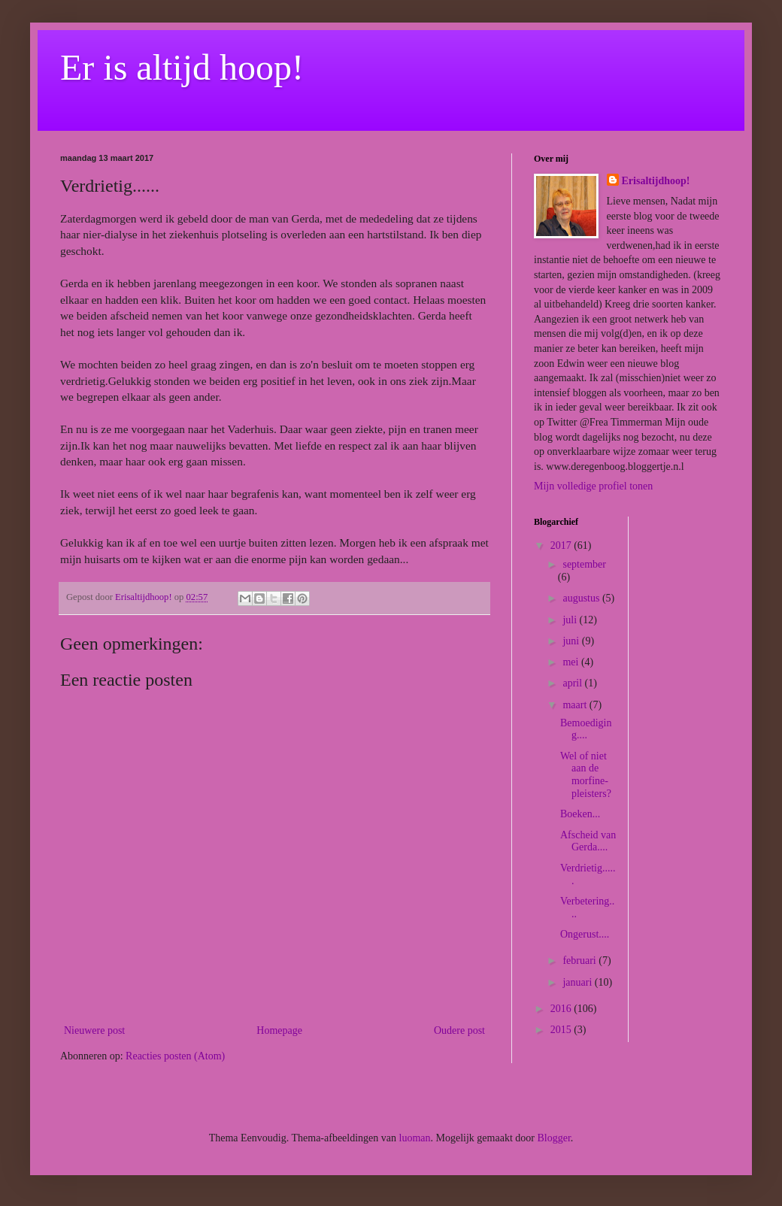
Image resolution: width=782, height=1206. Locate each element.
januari (578, 982)
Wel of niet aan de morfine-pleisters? (585, 774)
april (573, 683)
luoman (415, 1138)
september (584, 564)
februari (580, 960)
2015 (562, 1029)
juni (571, 641)
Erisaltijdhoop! (656, 180)
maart (575, 705)
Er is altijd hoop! (182, 67)
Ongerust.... (584, 934)
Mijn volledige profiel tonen (593, 486)
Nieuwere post (94, 1030)
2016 (562, 1008)
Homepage (279, 1030)
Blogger (553, 1138)
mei (571, 662)
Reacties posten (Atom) (175, 1056)
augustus (582, 598)
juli (570, 620)
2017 (562, 545)
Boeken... (580, 814)
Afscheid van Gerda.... (588, 841)
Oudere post (459, 1030)
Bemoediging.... (585, 729)
